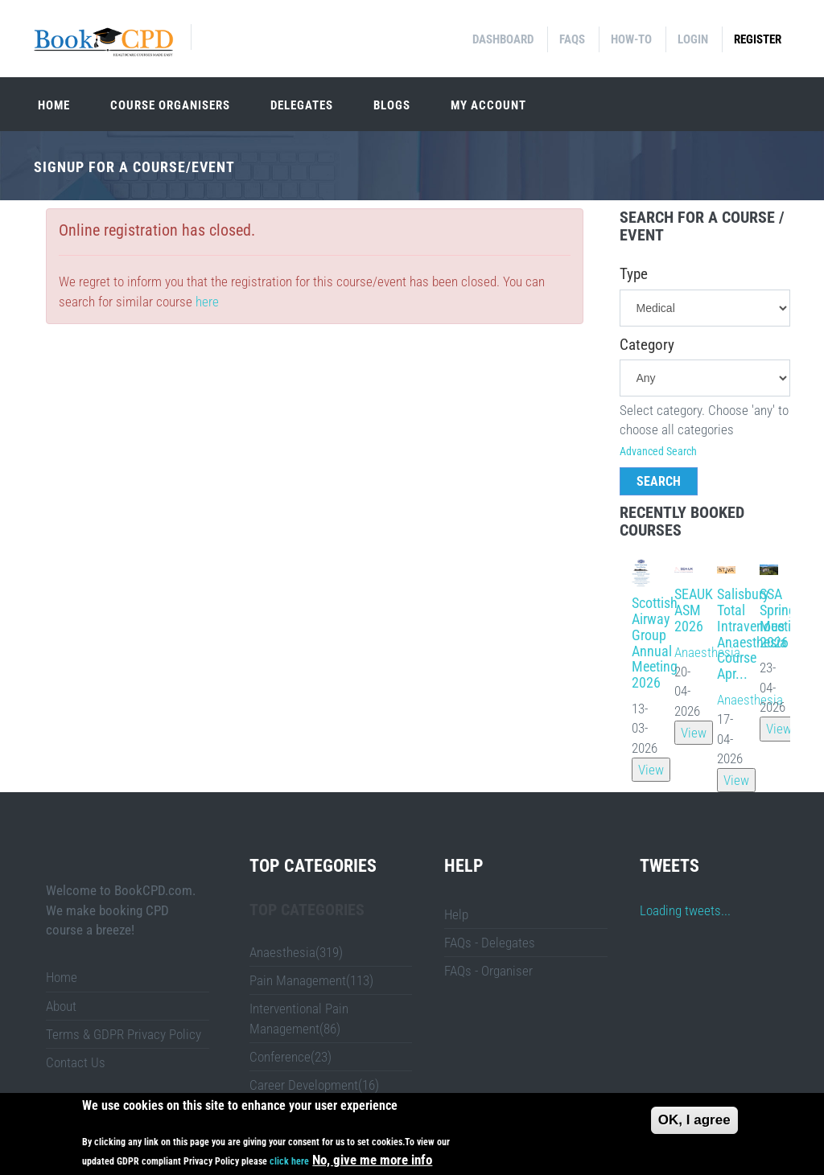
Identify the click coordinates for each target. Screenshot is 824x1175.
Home (54, 105)
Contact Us (75, 1062)
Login (693, 39)
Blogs (391, 105)
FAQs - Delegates (489, 943)
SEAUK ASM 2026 (693, 610)
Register (757, 39)
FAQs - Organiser (488, 971)
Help (456, 914)
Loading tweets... (685, 910)
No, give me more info (372, 1160)
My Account (488, 105)
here (207, 302)
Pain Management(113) (311, 980)
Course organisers (170, 105)
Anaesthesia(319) (296, 952)
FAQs (572, 39)
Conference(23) (290, 1057)
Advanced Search (658, 451)
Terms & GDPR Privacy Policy (123, 1034)
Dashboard (503, 39)
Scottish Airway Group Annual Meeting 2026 (655, 642)
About (61, 1006)
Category (647, 345)
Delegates (301, 105)
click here (289, 1162)
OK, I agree (694, 1120)
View (651, 770)
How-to (631, 39)
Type (634, 274)
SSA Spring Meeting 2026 (782, 617)
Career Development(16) (314, 1085)
